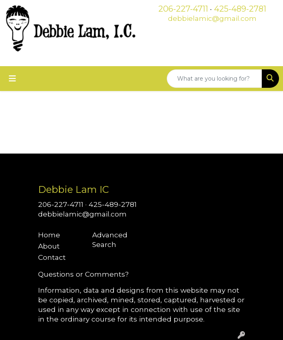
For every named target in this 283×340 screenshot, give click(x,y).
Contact (52, 257)
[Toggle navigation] (12, 78)
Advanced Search (109, 240)
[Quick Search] (214, 78)
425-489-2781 (240, 9)
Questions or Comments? (83, 274)
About (49, 246)
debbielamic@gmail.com (212, 18)
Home (49, 235)
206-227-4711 (183, 9)
